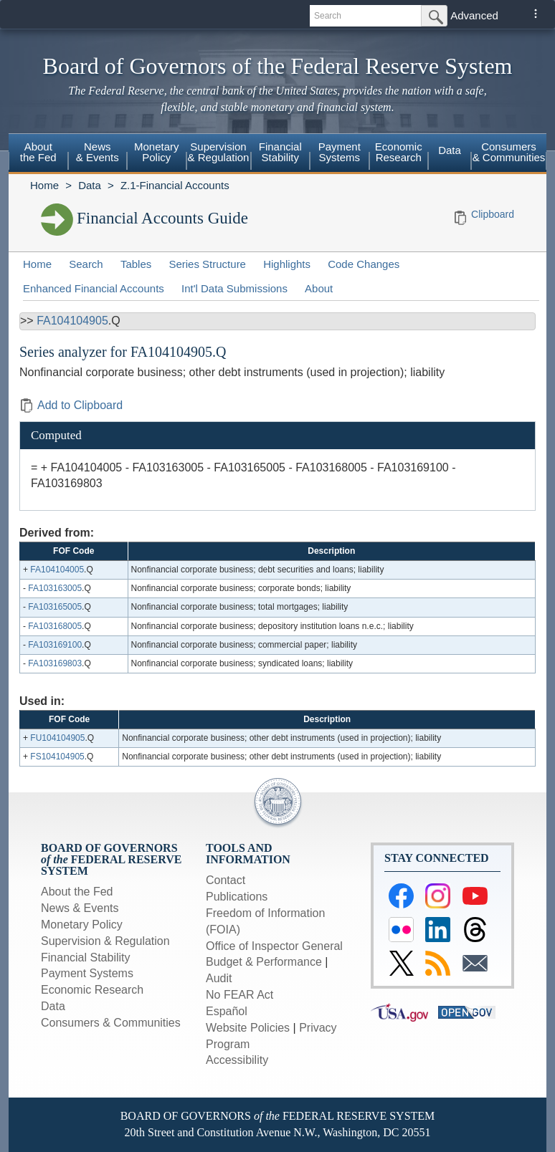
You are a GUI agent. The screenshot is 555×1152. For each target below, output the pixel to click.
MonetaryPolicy (156, 151)
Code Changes (363, 264)
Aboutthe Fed (38, 151)
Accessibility (237, 1060)
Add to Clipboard (71, 405)
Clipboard (492, 214)
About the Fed (77, 891)
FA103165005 (55, 607)
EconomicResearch (398, 151)
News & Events (79, 908)
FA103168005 (55, 626)
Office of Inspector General (274, 946)
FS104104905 (57, 757)
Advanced (474, 15)
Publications (236, 897)
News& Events (97, 151)
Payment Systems (87, 973)
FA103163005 (55, 588)
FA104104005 (57, 570)
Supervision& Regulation (219, 151)
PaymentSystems (339, 151)
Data (449, 150)
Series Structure (207, 264)
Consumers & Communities (509, 151)
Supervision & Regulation (105, 941)
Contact (225, 880)
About (319, 288)
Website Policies (248, 1028)
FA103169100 (55, 645)
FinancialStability (280, 151)
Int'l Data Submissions (234, 288)
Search (86, 264)
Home (44, 185)
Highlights (286, 264)
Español (226, 1011)
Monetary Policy (82, 924)
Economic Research (92, 990)
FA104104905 (72, 321)
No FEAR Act (239, 995)
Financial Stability (86, 957)
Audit (219, 978)
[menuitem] (38, 154)
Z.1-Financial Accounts (174, 185)
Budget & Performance (264, 962)
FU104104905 (57, 738)
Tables (135, 264)
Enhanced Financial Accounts (93, 288)
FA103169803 (55, 663)
